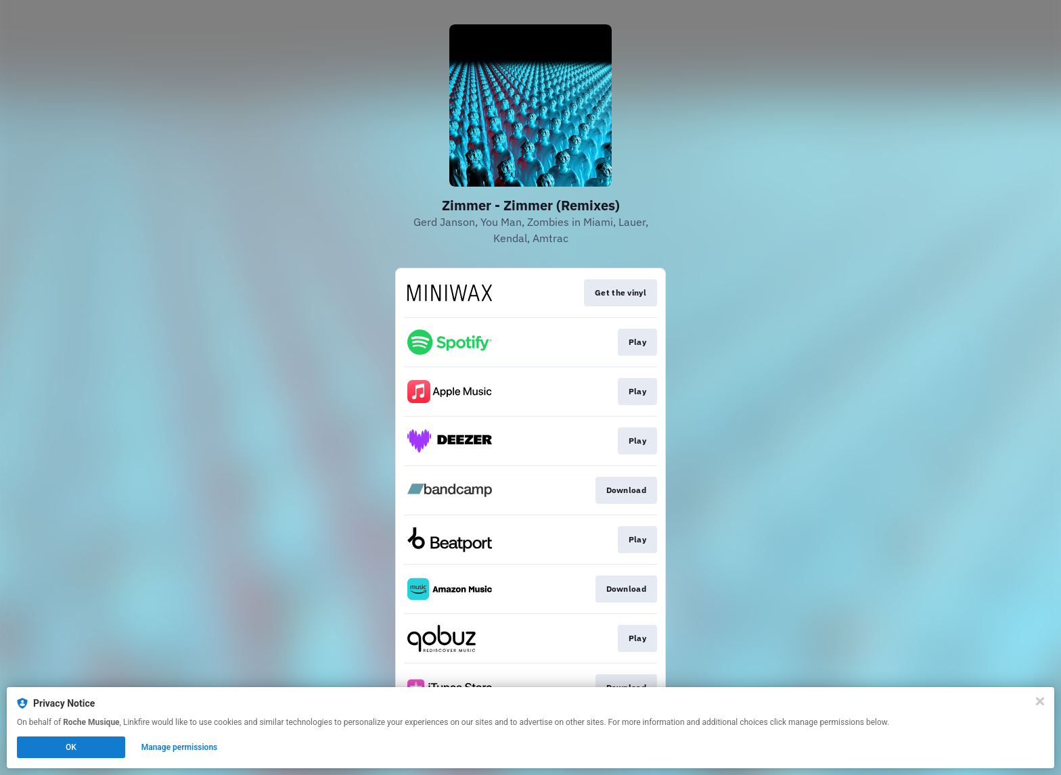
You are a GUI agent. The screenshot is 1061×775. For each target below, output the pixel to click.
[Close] (1040, 701)
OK (71, 747)
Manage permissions (179, 747)
